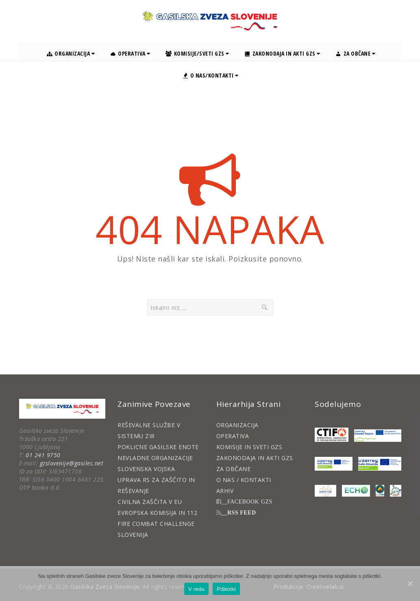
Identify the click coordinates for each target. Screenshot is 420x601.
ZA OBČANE (233, 469)
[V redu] (410, 583)
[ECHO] (356, 491)
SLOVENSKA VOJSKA (146, 469)
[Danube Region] (377, 435)
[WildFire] (380, 491)
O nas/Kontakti (211, 75)
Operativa (130, 53)
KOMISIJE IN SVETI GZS (249, 447)
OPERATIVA (232, 436)
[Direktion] (325, 491)
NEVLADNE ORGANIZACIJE (155, 458)
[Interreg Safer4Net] (379, 463)
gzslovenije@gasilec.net (72, 463)
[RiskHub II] (395, 491)
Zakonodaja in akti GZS (282, 53)
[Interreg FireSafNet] (334, 463)
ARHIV (225, 491)
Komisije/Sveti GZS (197, 53)
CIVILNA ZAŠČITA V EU (150, 502)
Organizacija (71, 53)
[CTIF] (331, 435)
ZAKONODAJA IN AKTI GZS (254, 458)
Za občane (355, 53)
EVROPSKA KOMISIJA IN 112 (157, 513)
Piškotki (226, 589)
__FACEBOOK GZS (246, 501)
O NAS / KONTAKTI (243, 480)
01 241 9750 (43, 455)
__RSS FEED (238, 512)
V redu (196, 589)
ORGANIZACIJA (237, 425)
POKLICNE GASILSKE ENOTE (158, 447)
